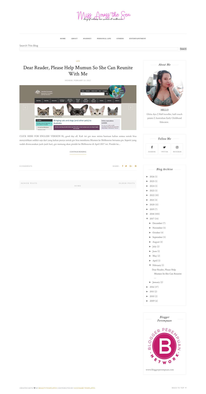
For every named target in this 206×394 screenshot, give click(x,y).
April (155, 260)
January (156, 282)
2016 (152, 287)
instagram (177, 149)
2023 (152, 190)
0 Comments (25, 166)
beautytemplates (48, 388)
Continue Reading (78, 152)
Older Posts (127, 183)
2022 (152, 195)
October (156, 232)
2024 (152, 186)
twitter (164, 149)
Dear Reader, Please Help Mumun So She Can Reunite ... (167, 273)
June (155, 251)
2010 (152, 296)
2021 (152, 200)
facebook (152, 149)
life (78, 61)
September (157, 237)
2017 (152, 218)
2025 (152, 181)
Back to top (179, 388)
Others (120, 38)
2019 (152, 209)
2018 (152, 213)
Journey (87, 38)
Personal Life (104, 38)
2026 (152, 176)
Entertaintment (137, 38)
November (157, 227)
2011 (152, 291)
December (157, 223)
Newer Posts (29, 183)
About (74, 38)
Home (63, 38)
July (154, 246)
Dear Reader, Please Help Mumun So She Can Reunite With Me (78, 70)
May (155, 255)
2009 (152, 301)
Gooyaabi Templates (84, 388)
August (156, 242)
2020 (152, 204)
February (157, 265)
